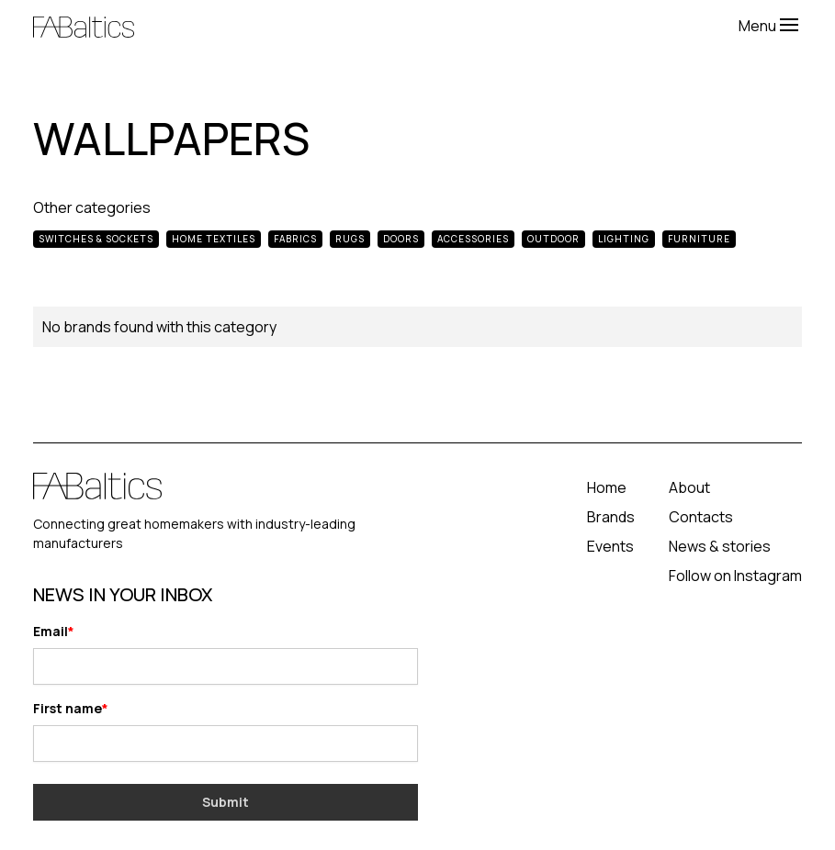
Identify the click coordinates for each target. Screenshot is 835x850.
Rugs (350, 238)
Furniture (699, 238)
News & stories (720, 546)
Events (610, 546)
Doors (401, 238)
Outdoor (553, 238)
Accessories (473, 238)
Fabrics (295, 238)
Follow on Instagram (735, 575)
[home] (385, 25)
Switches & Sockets (96, 238)
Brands (611, 517)
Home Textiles (213, 238)
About (689, 487)
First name (67, 708)
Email (50, 631)
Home (606, 487)
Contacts (701, 517)
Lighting (623, 238)
